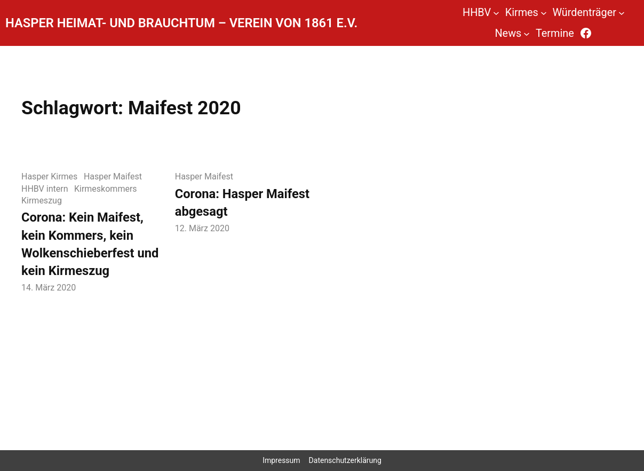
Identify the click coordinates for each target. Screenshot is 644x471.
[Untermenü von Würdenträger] (621, 13)
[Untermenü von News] (526, 33)
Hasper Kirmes (49, 176)
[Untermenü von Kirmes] (543, 13)
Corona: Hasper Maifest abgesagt (242, 202)
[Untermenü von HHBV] (496, 13)
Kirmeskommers (105, 189)
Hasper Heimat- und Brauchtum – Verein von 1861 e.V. (181, 22)
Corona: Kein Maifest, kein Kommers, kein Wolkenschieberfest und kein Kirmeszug (89, 244)
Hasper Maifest (113, 176)
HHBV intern (44, 189)
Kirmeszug (41, 200)
